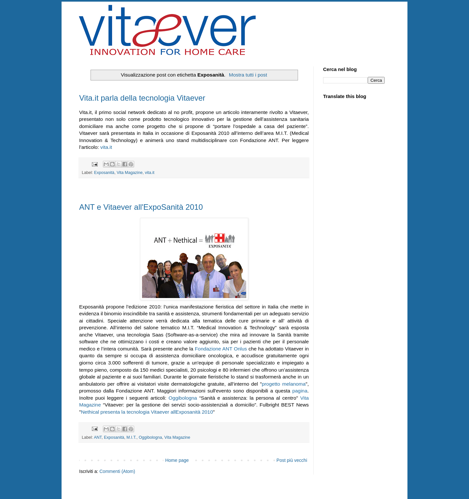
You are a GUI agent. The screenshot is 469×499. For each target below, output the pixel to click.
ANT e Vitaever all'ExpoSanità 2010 (141, 207)
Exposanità (104, 172)
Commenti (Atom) (117, 471)
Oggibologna (183, 398)
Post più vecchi (292, 460)
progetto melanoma (284, 384)
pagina (299, 390)
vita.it (106, 147)
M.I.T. (131, 437)
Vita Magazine (130, 172)
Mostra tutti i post (248, 75)
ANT (98, 437)
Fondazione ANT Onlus (221, 348)
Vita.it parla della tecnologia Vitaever (142, 97)
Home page (177, 460)
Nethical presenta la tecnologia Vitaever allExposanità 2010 (147, 412)
